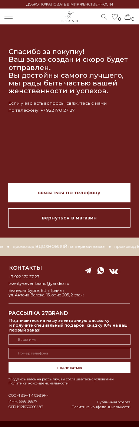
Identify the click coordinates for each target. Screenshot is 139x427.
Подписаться (69, 368)
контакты (25, 268)
